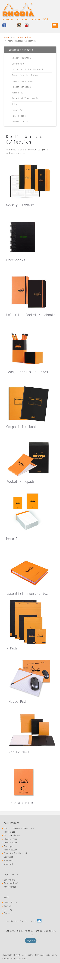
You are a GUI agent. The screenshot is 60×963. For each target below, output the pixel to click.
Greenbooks (18, 64)
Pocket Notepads (21, 87)
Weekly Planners (21, 58)
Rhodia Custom (20, 122)
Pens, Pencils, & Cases (26, 75)
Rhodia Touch (10, 843)
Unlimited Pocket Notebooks (28, 69)
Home (6, 37)
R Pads (15, 104)
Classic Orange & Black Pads (19, 828)
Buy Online (9, 880)
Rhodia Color (10, 839)
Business (8, 857)
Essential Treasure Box (26, 98)
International (11, 883)
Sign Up (31, 941)
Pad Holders (19, 116)
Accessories (10, 887)
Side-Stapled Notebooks (16, 853)
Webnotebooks (10, 850)
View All (8, 864)
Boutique (8, 846)
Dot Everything (11, 835)
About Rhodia (10, 902)
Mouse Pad (17, 110)
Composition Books (22, 81)
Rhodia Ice (9, 832)
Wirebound (9, 861)
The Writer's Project (22, 921)
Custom (7, 906)
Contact (8, 913)
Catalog (8, 910)
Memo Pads (17, 93)
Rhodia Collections (22, 37)
